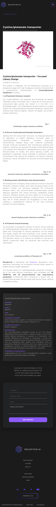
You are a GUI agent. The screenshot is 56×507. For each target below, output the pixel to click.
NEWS (28, 480)
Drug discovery (28, 460)
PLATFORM (28, 463)
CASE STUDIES (28, 473)
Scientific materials (28, 477)
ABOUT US (28, 466)
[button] (53, 5)
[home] (13, 4)
